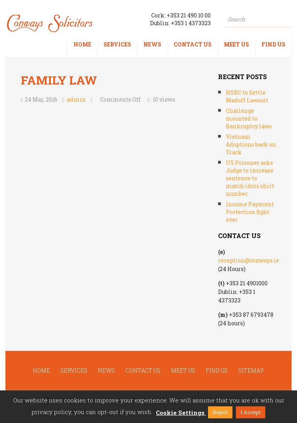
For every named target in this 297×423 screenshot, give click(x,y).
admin (76, 99)
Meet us (236, 44)
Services (117, 44)
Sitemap (251, 370)
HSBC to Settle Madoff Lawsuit (247, 96)
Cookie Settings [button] (180, 412)
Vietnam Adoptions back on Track (251, 144)
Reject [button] (220, 412)
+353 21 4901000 (247, 283)
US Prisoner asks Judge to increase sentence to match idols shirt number (250, 178)
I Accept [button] (251, 412)
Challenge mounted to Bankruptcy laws (249, 118)
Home (82, 44)
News (152, 44)
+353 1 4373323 (191, 23)
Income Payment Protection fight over (250, 211)
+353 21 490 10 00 (189, 15)
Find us (273, 44)
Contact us (193, 44)
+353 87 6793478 (251, 314)
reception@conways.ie (248, 260)
